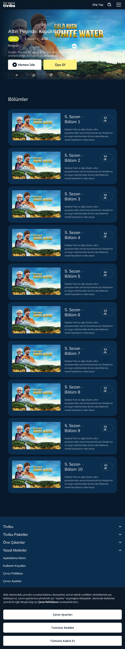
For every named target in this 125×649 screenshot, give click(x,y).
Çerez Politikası (13, 573)
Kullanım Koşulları (14, 566)
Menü (119, 4)
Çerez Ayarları (12, 581)
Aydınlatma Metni (14, 558)
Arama (109, 5)
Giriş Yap (97, 4)
